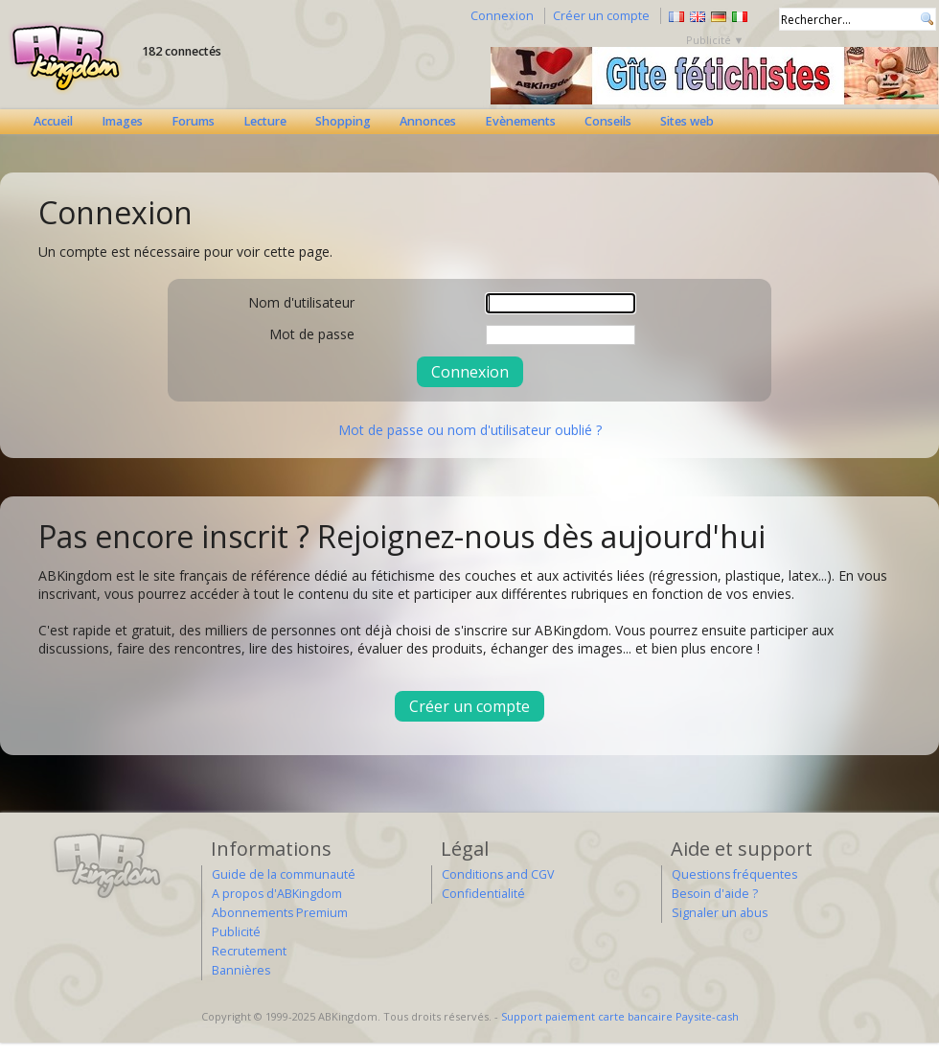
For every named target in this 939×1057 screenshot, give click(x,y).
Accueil (53, 121)
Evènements (520, 121)
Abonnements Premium (280, 913)
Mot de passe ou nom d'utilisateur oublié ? (470, 430)
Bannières (241, 970)
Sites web (687, 121)
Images (122, 121)
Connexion (502, 16)
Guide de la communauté (283, 874)
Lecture (264, 121)
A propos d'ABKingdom (277, 893)
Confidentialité (483, 893)
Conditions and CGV (498, 874)
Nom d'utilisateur (301, 302)
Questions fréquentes (734, 874)
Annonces (428, 121)
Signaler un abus (719, 913)
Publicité (236, 932)
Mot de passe (312, 334)
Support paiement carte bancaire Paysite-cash (620, 1016)
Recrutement (249, 951)
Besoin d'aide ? (715, 893)
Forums (193, 121)
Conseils (607, 121)
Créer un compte (601, 16)
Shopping (343, 121)
